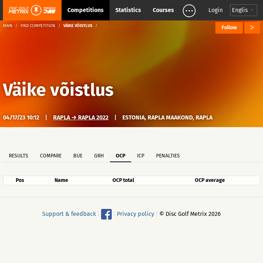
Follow (229, 27)
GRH (99, 156)
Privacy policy (135, 213)
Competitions (85, 10)
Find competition (38, 25)
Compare (51, 156)
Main (7, 25)
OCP (120, 156)
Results (18, 156)
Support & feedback (69, 213)
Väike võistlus (58, 89)
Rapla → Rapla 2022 (80, 117)
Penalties (168, 156)
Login (215, 10)
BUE (77, 156)
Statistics (128, 10)
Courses (163, 10)
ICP (140, 156)
